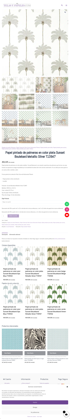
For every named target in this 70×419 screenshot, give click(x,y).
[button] (67, 387)
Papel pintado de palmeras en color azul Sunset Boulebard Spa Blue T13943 (11, 272)
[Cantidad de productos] (4, 216)
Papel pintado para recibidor (9, 149)
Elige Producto (5, 198)
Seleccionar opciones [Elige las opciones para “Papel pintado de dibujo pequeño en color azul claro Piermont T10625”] (55, 366)
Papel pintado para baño (46, 147)
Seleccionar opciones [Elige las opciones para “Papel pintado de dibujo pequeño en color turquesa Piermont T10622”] (9, 366)
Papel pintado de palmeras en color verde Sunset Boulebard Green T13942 (57, 310)
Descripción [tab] (5, 234)
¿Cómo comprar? (25, 383)
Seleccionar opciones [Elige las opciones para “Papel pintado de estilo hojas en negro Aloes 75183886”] (32, 366)
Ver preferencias (35, 412)
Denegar (35, 407)
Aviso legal (39, 416)
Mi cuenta (7, 383)
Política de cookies (31, 416)
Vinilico (31, 149)
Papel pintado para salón (22, 149)
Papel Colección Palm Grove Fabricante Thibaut (28, 147)
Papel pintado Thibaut (26, 226)
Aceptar (35, 402)
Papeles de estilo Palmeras (9, 147)
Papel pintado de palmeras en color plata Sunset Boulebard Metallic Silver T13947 (34, 272)
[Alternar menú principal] (66, 5)
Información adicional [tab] (14, 234)
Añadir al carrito (13, 216)
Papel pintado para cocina (59, 147)
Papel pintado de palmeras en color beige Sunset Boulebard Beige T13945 (56, 272)
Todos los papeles (44, 383)
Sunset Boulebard (10, 226)
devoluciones (61, 238)
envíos (55, 238)
